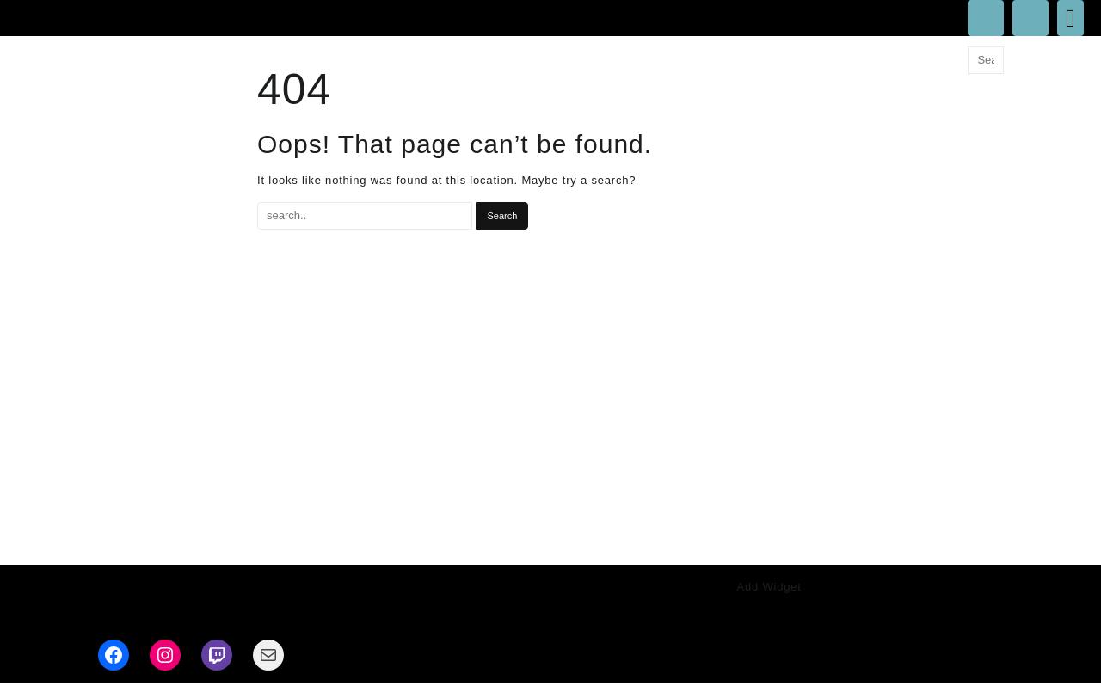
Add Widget (769, 586)
